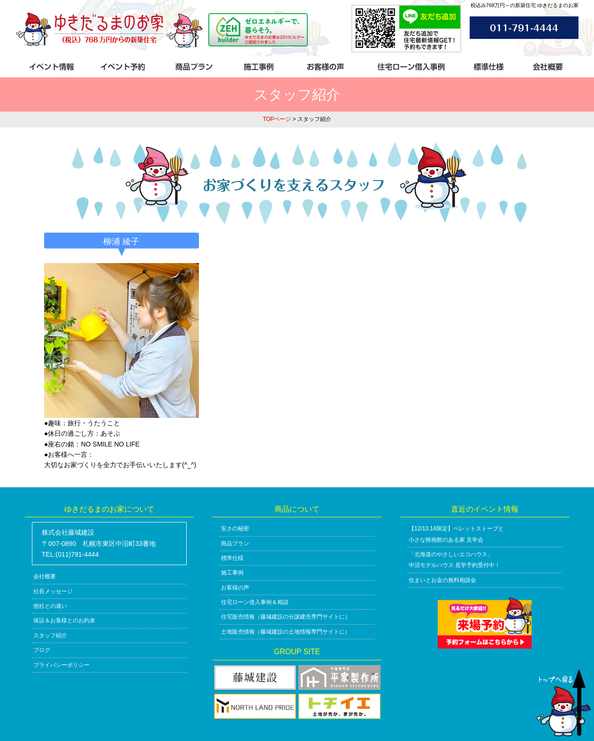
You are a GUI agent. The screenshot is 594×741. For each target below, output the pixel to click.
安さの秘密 (235, 528)
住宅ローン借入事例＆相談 (255, 602)
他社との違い (50, 606)
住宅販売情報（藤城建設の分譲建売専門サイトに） (285, 616)
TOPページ (277, 119)
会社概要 (44, 576)
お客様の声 (235, 587)
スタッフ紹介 (50, 635)
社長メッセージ (53, 591)
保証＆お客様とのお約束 (64, 620)
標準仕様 (232, 558)
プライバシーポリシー (61, 665)
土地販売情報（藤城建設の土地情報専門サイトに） (285, 631)
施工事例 (232, 572)
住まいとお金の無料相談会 (442, 580)
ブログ (41, 650)
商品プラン (235, 543)
